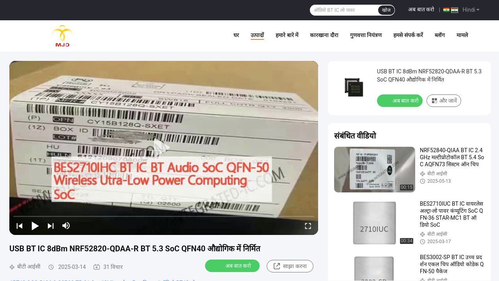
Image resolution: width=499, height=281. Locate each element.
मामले (462, 35)
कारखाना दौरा (324, 35)
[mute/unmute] (66, 225)
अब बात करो (421, 9)
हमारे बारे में (287, 35)
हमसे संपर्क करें (408, 35)
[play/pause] (35, 225)
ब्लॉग (440, 35)
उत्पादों (257, 35)
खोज (386, 10)
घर (236, 35)
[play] (163, 148)
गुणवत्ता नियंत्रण (366, 35)
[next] (50, 225)
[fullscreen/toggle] (308, 225)
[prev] (19, 225)
